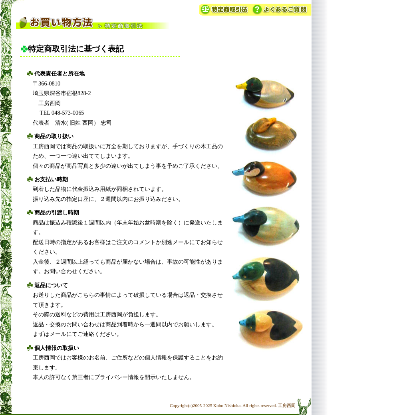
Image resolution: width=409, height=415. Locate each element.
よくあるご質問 (281, 9)
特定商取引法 (225, 9)
